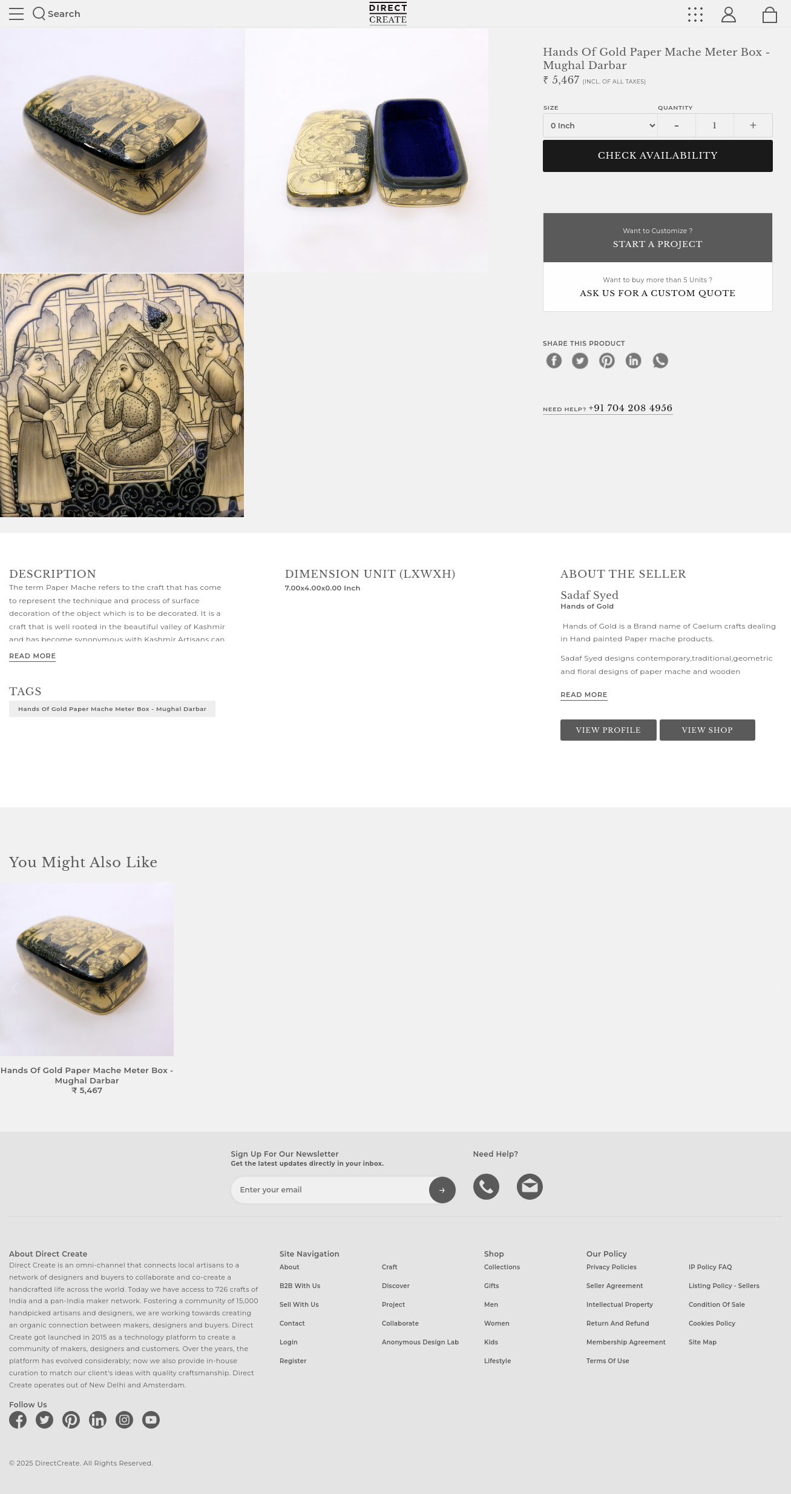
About (290, 1267)
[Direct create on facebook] (20, 1419)
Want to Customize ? (658, 239)
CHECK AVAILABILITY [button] (658, 155)
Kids (491, 1342)
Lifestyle (497, 1361)
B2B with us (300, 1286)
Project (393, 1305)
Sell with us (299, 1305)
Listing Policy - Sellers (724, 1286)
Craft (390, 1267)
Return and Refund (617, 1323)
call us (487, 1185)
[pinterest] (607, 360)
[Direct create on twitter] (46, 1419)
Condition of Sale (717, 1305)
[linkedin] (634, 360)
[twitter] (580, 360)
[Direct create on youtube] (153, 1419)
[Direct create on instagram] (126, 1419)
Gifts (491, 1286)
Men (491, 1305)
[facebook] (554, 360)
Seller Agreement (614, 1286)
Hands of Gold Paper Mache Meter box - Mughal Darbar (112, 708)
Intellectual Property (619, 1305)
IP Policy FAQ (710, 1267)
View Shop (707, 730)
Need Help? (608, 408)
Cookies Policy (712, 1323)
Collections (502, 1267)
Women (497, 1323)
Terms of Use (607, 1361)
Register (293, 1361)
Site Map (703, 1342)
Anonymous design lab (420, 1342)
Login (289, 1342)
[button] (777, 989)
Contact (292, 1323)
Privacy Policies (611, 1267)
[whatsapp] (660, 360)
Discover (396, 1286)
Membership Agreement (626, 1342)
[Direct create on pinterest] (73, 1419)
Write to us (531, 1185)
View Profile (609, 730)
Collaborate (400, 1323)
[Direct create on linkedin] (100, 1419)
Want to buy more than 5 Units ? (658, 288)
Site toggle (16, 14)
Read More (32, 656)
